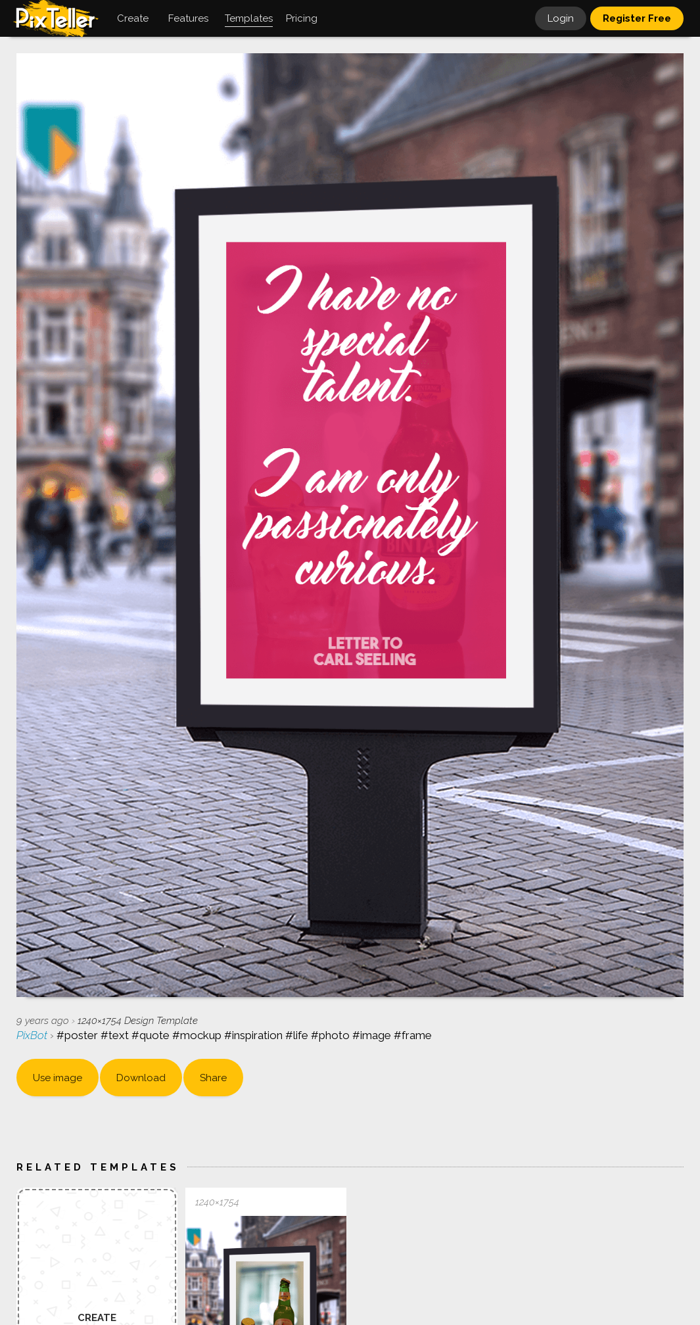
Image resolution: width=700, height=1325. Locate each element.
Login (561, 18)
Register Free (637, 18)
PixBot (33, 1035)
